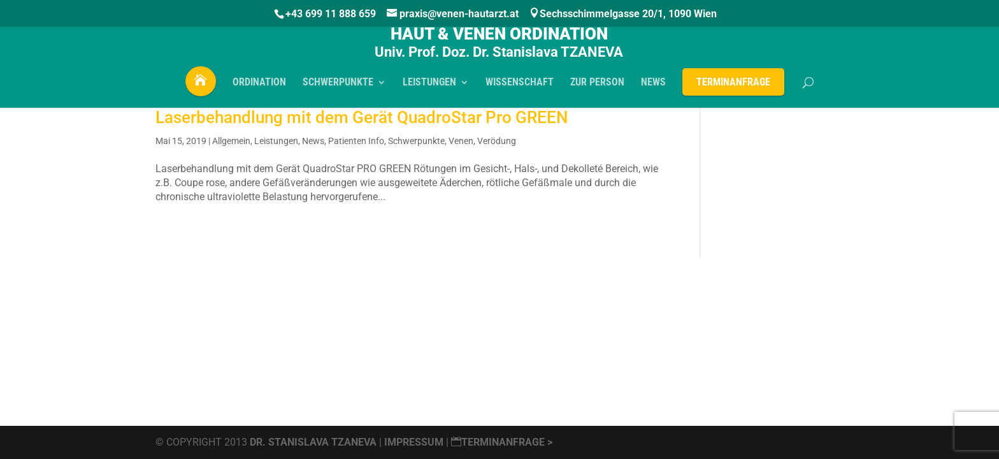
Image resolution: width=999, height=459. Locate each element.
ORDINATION (259, 87)
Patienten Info (356, 141)
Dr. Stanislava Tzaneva (313, 442)
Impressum (415, 442)
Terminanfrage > (501, 442)
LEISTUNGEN (429, 87)
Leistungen (276, 141)
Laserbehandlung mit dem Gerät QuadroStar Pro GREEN (361, 117)
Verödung (496, 141)
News (313, 141)
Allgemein (231, 141)
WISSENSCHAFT (519, 87)
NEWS (653, 87)
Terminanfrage (733, 86)
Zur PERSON (597, 87)
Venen (461, 141)
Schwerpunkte (416, 141)
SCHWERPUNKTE (338, 87)
